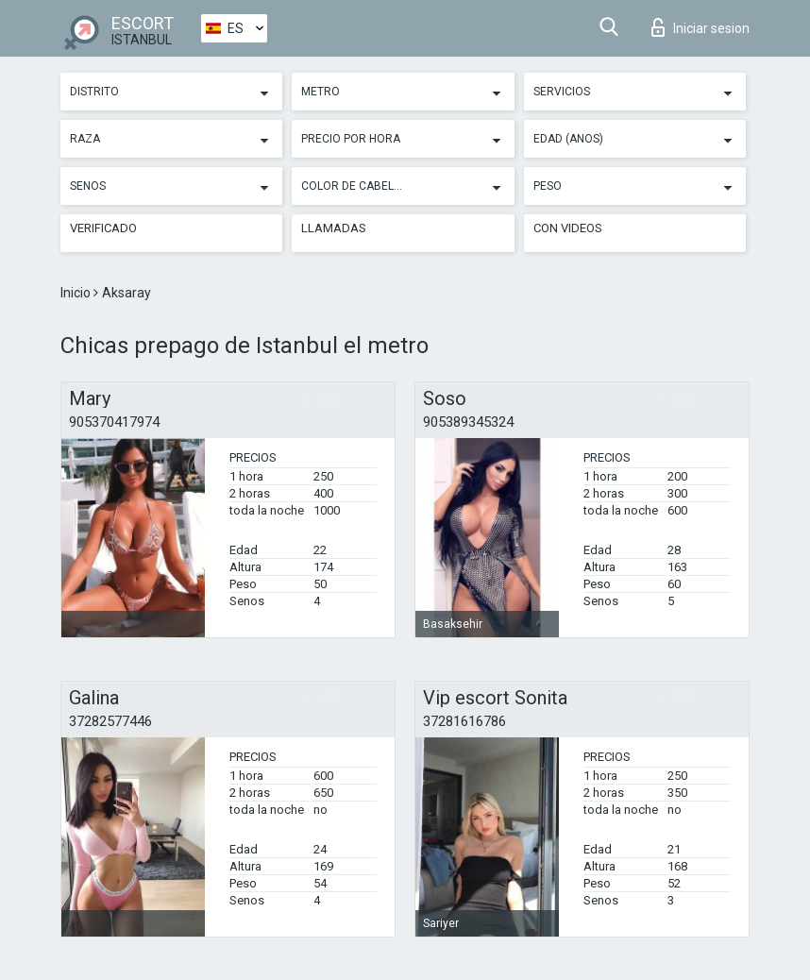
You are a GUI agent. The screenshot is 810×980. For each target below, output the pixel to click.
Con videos (567, 228)
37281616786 (464, 721)
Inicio (76, 292)
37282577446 (110, 721)
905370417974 (114, 422)
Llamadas (333, 228)
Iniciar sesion (700, 27)
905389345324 (468, 422)
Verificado (103, 228)
